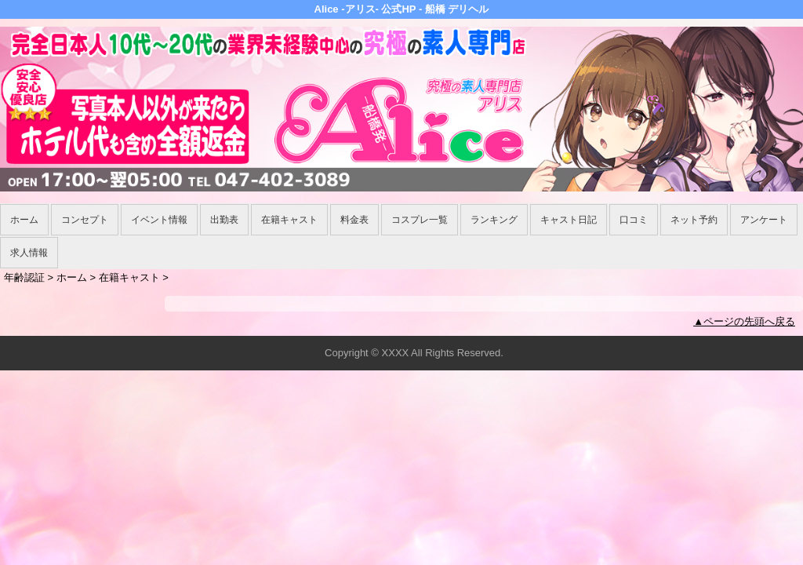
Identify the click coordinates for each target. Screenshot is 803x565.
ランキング (494, 219)
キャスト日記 (568, 219)
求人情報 (29, 252)
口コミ (634, 219)
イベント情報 (159, 219)
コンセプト (84, 219)
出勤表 (224, 219)
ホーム (24, 219)
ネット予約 (694, 219)
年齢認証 (24, 277)
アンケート (763, 219)
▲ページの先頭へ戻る (744, 321)
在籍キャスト (289, 219)
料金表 (354, 219)
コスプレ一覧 (419, 219)
